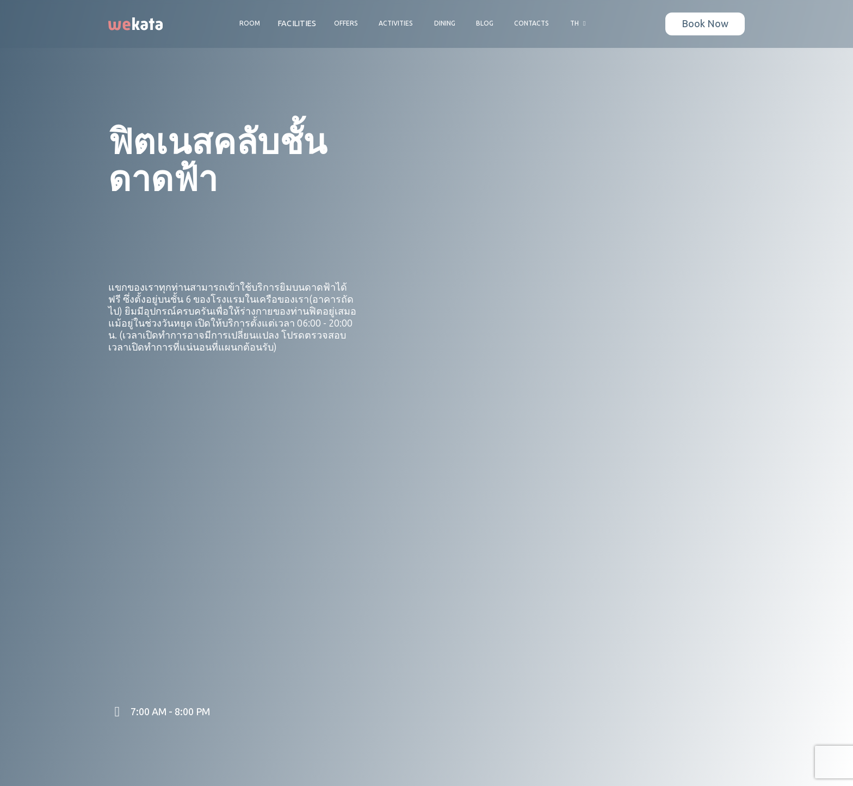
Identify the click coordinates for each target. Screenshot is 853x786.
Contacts (531, 23)
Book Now (705, 24)
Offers (346, 23)
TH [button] (579, 23)
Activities (396, 23)
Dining (444, 23)
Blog (484, 23)
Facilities (297, 23)
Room (249, 23)
